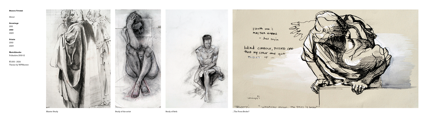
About (12, 17)
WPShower (24, 65)
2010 (11, 30)
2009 (11, 33)
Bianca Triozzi (16, 10)
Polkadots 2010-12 (17, 55)
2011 (11, 26)
